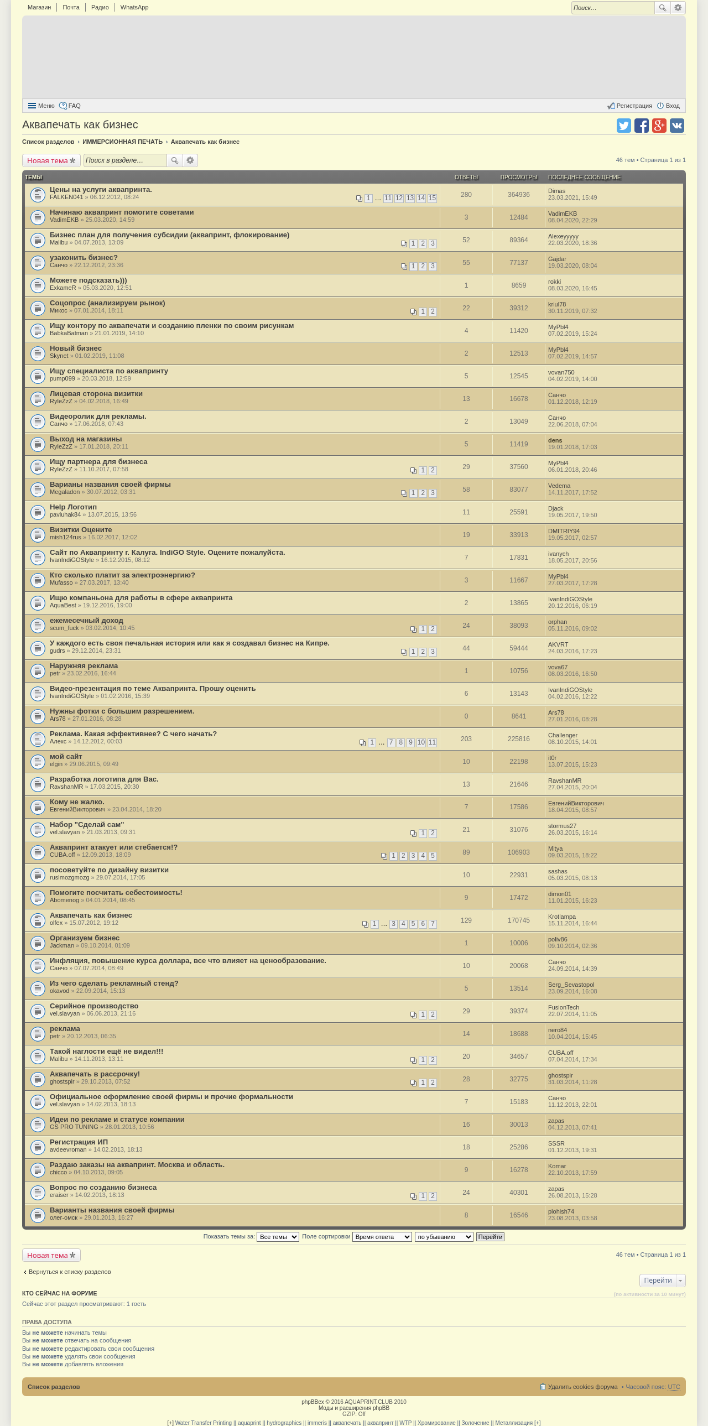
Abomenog (64, 900)
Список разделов (54, 1386)
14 (421, 198)
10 (421, 742)
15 (432, 198)
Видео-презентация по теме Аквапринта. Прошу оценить (153, 688)
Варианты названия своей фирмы (112, 1210)
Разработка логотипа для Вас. (104, 779)
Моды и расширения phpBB (354, 1408)
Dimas (556, 191)
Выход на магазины (86, 439)
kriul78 (557, 304)
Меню (46, 105)
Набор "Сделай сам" (87, 824)
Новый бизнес (76, 348)
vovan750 (561, 372)
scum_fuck (64, 627)
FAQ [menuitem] (75, 105)
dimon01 (559, 894)
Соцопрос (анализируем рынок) (107, 303)
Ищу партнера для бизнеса (98, 461)
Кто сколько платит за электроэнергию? (122, 575)
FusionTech (563, 1007)
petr (55, 673)
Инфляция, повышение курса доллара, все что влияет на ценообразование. (188, 960)
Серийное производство (94, 1006)
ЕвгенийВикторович (78, 809)
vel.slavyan (65, 832)
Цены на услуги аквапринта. (101, 189)
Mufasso (61, 582)
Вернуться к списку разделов (70, 1271)
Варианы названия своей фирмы (110, 484)
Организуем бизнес (84, 938)
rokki (554, 281)
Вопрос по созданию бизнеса (103, 1187)
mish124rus (65, 537)
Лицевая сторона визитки (96, 393)
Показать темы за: (252, 1236)
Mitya (555, 848)
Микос (58, 310)
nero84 (557, 1030)
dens (555, 440)
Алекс (58, 741)
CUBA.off (62, 854)
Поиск (662, 7)
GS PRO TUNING (74, 1126)
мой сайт (66, 756)
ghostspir (62, 1081)
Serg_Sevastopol (571, 984)
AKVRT (558, 644)
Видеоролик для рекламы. (98, 416)
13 (410, 198)
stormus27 (562, 826)
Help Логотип (73, 507)
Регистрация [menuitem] (634, 105)
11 (388, 198)
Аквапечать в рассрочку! (95, 1074)
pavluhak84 (65, 514)
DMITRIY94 (564, 531)
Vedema (559, 485)
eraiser (59, 1194)
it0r (552, 757)
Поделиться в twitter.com (624, 125)
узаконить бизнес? (84, 257)
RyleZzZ (61, 401)
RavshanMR (67, 786)
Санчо (58, 265)
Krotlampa (562, 916)
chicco (58, 1172)
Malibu (58, 242)
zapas (556, 1120)
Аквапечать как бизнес (80, 124)
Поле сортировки (357, 1236)
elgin (56, 764)
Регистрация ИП (79, 1142)
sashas (558, 871)
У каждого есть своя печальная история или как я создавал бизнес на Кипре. (190, 643)
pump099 (62, 378)
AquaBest (63, 605)
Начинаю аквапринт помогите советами (122, 212)
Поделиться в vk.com (677, 125)
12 (399, 198)
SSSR (556, 1143)
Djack (556, 508)
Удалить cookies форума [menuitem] (583, 1386)
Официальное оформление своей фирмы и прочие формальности (171, 1096)
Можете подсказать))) (88, 280)
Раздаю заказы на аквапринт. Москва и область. (137, 1164)
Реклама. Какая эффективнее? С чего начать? (133, 734)
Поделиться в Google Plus (659, 125)
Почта (71, 7)
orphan (557, 621)
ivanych (558, 553)
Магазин (39, 7)
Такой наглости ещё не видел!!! (106, 1051)
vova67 (558, 667)
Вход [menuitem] (673, 105)
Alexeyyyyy (563, 236)
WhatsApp (135, 7)
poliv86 (558, 939)
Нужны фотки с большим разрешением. (122, 711)
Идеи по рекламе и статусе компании (117, 1119)
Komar (557, 1166)
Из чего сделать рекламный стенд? (114, 983)
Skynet (59, 355)
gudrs (57, 650)
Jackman (62, 945)
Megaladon (65, 491)
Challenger (562, 735)
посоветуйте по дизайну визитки (109, 870)
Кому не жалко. (77, 802)
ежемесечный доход (86, 620)
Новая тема (47, 160)
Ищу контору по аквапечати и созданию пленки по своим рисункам (172, 325)
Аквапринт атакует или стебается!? (114, 847)
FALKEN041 (67, 197)
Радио (100, 7)
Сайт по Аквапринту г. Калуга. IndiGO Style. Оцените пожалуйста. (167, 552)
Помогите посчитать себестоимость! (116, 892)
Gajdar (557, 259)
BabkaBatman (69, 333)
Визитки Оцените (81, 529)
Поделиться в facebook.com (641, 125)
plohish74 (561, 1211)
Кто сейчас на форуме (59, 1293)
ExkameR (63, 287)
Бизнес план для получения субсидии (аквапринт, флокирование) (170, 235)
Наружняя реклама (84, 666)
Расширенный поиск (678, 7)
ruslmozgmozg (70, 877)
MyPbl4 (558, 327)
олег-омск (63, 1217)
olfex (56, 922)
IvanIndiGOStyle (72, 559)
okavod (59, 990)
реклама (65, 1028)
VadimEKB (64, 219)
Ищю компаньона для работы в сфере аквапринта (141, 598)
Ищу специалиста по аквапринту (109, 371)
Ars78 (58, 718)
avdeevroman (68, 1149)
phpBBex (312, 1402)
